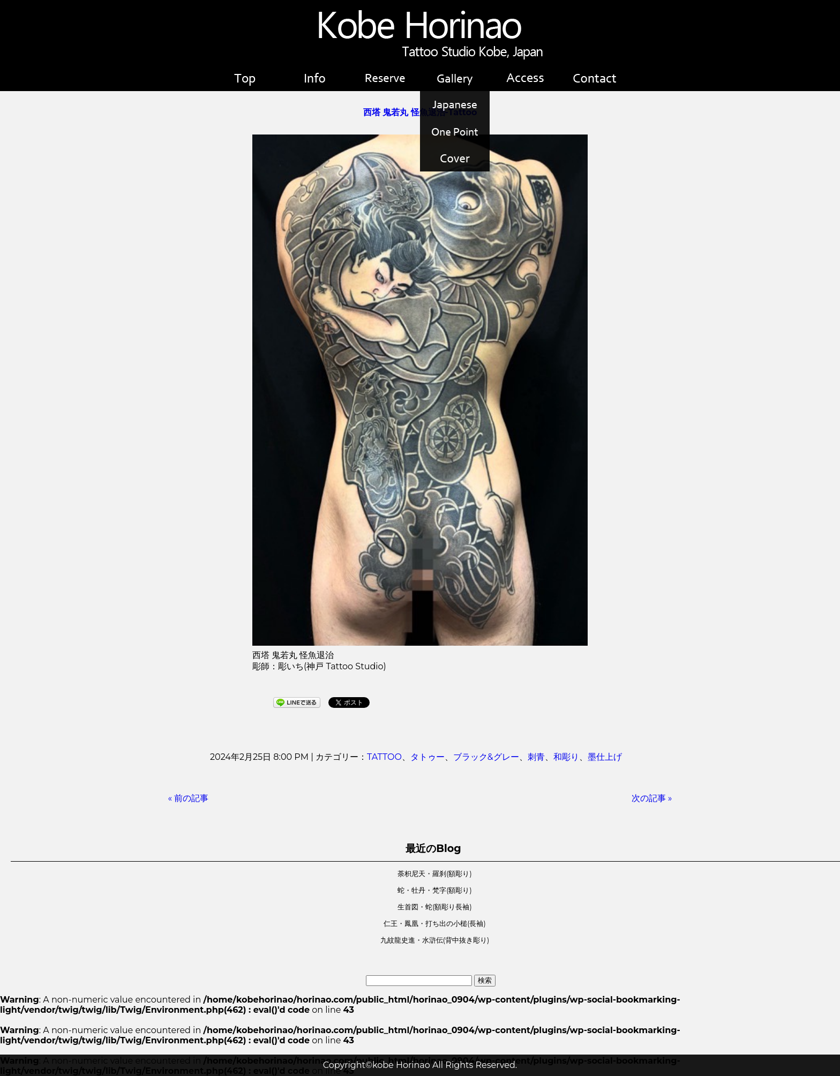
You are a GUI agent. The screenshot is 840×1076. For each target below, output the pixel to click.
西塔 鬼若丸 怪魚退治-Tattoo (420, 112)
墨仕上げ (605, 757)
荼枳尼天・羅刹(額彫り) (434, 874)
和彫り (566, 757)
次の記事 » (652, 798)
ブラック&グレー (486, 757)
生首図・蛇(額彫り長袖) (434, 907)
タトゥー (427, 757)
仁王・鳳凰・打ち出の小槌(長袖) (434, 924)
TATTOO (384, 757)
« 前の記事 (188, 798)
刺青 (536, 757)
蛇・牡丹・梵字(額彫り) (434, 890)
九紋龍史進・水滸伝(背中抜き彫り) (434, 940)
